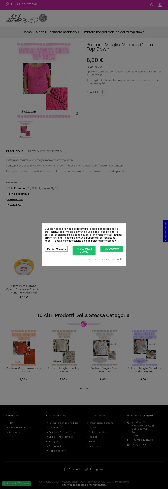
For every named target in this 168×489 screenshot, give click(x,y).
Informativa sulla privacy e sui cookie (102, 259)
